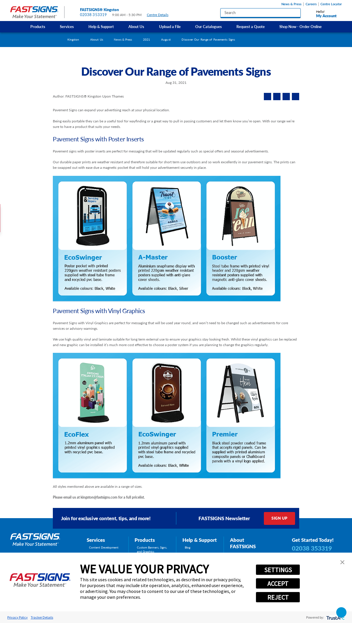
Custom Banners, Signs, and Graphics (152, 549)
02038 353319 (93, 14)
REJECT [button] (278, 597)
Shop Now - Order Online (300, 26)
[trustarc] (335, 617)
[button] (342, 562)
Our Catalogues (208, 26)
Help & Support (101, 26)
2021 (146, 39)
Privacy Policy (17, 617)
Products (37, 26)
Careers (311, 4)
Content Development (104, 547)
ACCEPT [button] (277, 583)
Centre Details (160, 15)
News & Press (291, 4)
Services (67, 26)
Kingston (73, 39)
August (166, 39)
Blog (187, 547)
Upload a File (170, 26)
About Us (136, 26)
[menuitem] (38, 26)
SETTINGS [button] (278, 570)
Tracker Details (42, 617)
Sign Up (279, 518)
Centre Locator (331, 4)
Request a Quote (250, 26)
